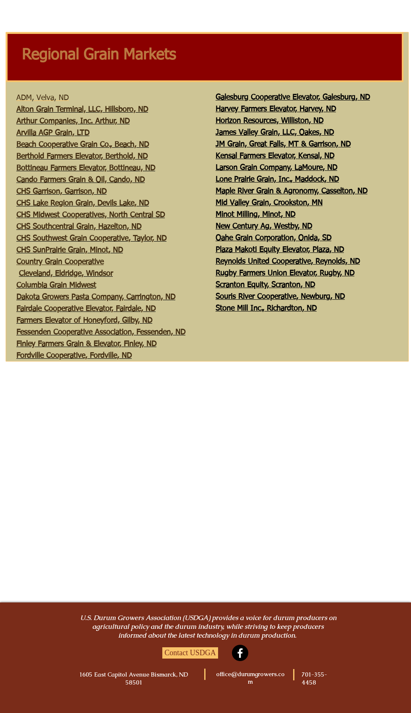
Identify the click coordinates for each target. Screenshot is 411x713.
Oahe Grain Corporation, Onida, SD (273, 238)
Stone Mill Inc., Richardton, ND (266, 308)
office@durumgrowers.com (250, 677)
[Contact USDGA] (190, 653)
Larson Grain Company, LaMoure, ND (276, 168)
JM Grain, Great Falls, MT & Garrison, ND (283, 144)
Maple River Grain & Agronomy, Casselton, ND (291, 191)
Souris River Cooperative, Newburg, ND (280, 297)
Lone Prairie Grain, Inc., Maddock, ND (277, 179)
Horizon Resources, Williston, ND (269, 121)
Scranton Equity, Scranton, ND (265, 285)
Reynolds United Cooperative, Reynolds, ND (288, 261)
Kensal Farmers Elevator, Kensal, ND (275, 156)
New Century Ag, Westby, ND (264, 226)
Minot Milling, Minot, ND (255, 215)
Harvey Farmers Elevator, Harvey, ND (276, 109)
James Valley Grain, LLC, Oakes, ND (275, 132)
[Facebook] (240, 653)
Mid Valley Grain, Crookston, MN (269, 203)
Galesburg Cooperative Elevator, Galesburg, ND (293, 97)
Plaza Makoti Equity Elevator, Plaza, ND (280, 250)
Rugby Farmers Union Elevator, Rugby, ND (285, 273)
